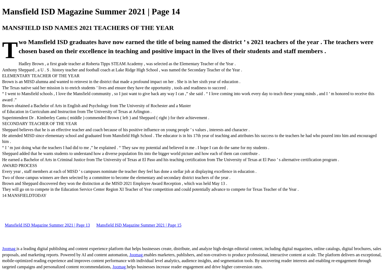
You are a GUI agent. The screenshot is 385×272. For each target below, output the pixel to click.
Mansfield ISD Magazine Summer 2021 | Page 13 (47, 225)
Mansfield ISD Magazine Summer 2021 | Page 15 (138, 225)
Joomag (9, 248)
